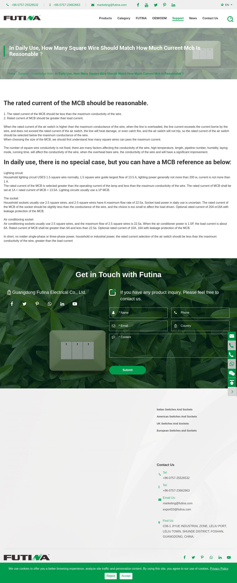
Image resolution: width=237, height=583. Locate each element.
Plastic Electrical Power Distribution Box (106, 455)
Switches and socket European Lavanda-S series (36, 458)
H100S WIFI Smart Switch (21, 430)
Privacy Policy (219, 568)
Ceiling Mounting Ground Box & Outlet (110, 419)
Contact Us (210, 18)
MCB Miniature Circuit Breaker (100, 433)
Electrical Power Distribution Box (106, 448)
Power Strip (89, 411)
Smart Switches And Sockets (26, 411)
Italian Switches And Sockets (175, 411)
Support (177, 18)
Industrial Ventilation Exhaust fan (101, 483)
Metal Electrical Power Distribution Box (105, 461)
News (193, 18)
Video (199, 446)
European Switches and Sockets (177, 432)
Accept (126, 575)
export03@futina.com (178, 509)
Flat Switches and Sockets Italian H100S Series (35, 470)
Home (11, 73)
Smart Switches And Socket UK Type (28, 418)
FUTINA (141, 18)
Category (123, 18)
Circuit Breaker (92, 426)
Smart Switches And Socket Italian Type (30, 424)
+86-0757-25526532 (24, 4)
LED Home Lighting (19, 485)
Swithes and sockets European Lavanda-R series (36, 464)
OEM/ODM (159, 18)
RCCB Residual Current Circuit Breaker (106, 439)
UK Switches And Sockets (173, 425)
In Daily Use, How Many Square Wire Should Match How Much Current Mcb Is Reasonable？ (119, 73)
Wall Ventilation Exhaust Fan (102, 469)
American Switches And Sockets (177, 418)
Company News (167, 446)
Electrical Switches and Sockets (29, 439)
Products (105, 18)
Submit (128, 370)
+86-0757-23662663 (66, 4)
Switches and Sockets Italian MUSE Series (32, 476)
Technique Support (207, 452)
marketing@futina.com (112, 4)
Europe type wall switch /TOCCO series (30, 446)
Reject (110, 575)
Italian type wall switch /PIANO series (28, 452)
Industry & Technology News (175, 452)
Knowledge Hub (41, 73)
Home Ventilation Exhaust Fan (100, 476)
